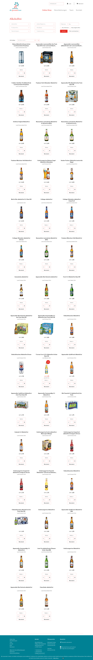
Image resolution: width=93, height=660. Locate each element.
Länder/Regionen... (41, 24)
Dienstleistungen (60, 10)
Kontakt (79, 10)
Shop (11, 645)
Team (71, 10)
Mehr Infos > (56, 658)
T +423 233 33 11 (38, 650)
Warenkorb (80, 3)
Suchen (64, 31)
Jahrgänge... (39, 27)
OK (63, 658)
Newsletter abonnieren (67, 642)
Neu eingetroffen (75, 27)
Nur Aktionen (65, 27)
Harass (71, 69)
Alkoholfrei (14, 24)
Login (69, 3)
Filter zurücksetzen (74, 31)
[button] (26, 40)
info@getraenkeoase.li (40, 653)
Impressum (12, 651)
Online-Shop (46, 10)
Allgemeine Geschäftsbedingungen (17, 650)
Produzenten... (14, 27)
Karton (21, 69)
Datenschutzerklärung (14, 653)
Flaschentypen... (15, 31)
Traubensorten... (41, 31)
